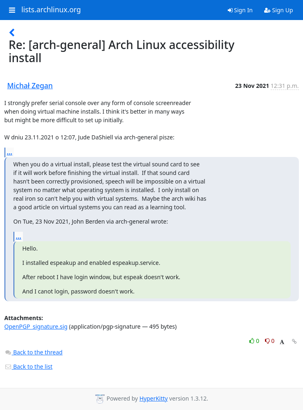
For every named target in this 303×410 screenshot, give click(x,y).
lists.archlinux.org (51, 10)
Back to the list (28, 366)
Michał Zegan (30, 85)
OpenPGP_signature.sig (36, 326)
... (10, 152)
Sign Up (278, 10)
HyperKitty (153, 398)
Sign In (240, 10)
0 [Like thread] (254, 341)
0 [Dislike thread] (270, 341)
